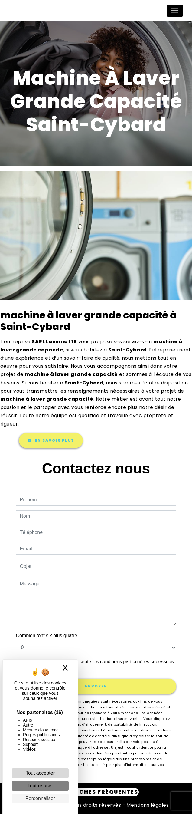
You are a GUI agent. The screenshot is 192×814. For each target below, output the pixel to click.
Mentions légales (147, 805)
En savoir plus (51, 440)
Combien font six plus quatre (46, 635)
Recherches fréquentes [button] (96, 792)
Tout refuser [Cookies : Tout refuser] (40, 785)
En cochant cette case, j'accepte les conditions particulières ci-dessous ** (98, 665)
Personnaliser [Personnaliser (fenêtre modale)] (40, 798)
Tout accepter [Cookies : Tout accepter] (40, 773)
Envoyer (96, 686)
